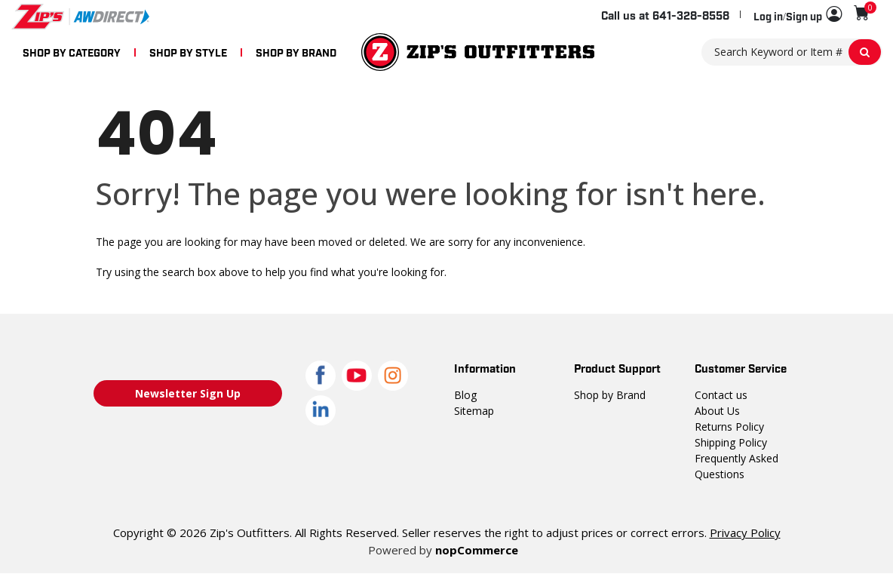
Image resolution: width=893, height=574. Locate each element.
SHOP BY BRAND (296, 51)
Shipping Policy (731, 442)
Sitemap (474, 411)
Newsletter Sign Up (188, 393)
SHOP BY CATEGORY (72, 51)
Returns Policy (729, 426)
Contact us (721, 395)
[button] (797, 15)
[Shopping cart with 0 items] (862, 12)
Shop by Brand (610, 395)
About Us (717, 411)
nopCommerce (476, 549)
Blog (465, 395)
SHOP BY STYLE (188, 51)
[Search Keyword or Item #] (791, 52)
